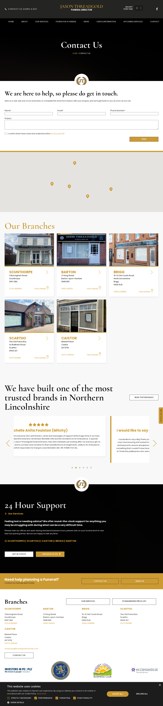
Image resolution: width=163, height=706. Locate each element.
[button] (11, 21)
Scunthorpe (15, 534)
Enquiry (81, 123)
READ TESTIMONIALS (144, 397)
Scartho (33, 534)
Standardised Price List (134, 594)
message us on (50, 547)
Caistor (47, 534)
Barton (71, 534)
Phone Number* (134, 112)
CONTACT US (100, 574)
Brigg (59, 534)
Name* (29, 112)
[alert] (81, 694)
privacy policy (56, 133)
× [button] (160, 685)
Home (75, 53)
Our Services (88, 594)
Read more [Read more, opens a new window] (41, 693)
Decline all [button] (142, 694)
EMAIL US (140, 574)
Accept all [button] (117, 694)
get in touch (19, 547)
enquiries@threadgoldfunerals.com (21, 642)
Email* (81, 112)
